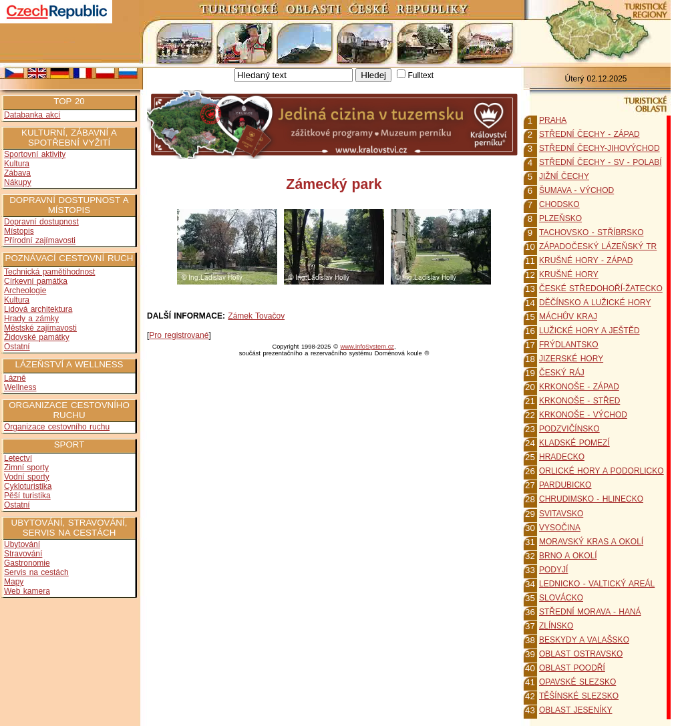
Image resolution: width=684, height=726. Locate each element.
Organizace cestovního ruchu (57, 426)
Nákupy (17, 182)
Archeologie (25, 290)
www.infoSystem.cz (367, 346)
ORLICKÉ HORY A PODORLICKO (601, 471)
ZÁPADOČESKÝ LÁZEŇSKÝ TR (598, 246)
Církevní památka (35, 281)
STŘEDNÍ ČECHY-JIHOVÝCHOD (599, 148)
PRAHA (552, 120)
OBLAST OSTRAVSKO (581, 654)
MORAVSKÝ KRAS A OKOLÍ (591, 541)
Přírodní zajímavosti (39, 240)
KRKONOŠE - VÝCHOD (583, 414)
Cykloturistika (27, 486)
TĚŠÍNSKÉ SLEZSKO (579, 696)
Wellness (20, 387)
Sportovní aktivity (34, 154)
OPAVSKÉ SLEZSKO (577, 682)
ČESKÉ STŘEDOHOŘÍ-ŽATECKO (601, 288)
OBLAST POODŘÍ (572, 668)
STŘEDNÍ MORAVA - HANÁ (590, 611)
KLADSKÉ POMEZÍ (574, 442)
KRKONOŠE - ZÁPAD (579, 386)
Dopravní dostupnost (41, 221)
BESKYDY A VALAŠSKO (584, 640)
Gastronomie (27, 563)
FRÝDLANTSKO (568, 344)
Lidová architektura (38, 309)
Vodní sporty (26, 477)
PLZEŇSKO (560, 218)
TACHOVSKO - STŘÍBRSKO (591, 232)
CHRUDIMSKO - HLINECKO (591, 499)
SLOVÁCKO (561, 597)
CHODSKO (559, 204)
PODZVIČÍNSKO (569, 428)
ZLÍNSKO (556, 625)
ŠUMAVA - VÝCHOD (576, 190)
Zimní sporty (26, 467)
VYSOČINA (559, 527)
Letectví (18, 458)
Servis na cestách (36, 572)
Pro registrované (178, 335)
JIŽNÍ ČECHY (564, 176)
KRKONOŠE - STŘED (579, 400)
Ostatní (17, 346)
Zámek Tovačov (256, 316)
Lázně (15, 378)
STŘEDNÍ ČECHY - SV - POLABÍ (600, 162)
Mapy (13, 581)
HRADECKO (561, 457)
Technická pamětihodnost (49, 272)
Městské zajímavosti (40, 328)
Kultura (16, 163)
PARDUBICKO (565, 485)
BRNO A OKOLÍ (568, 555)
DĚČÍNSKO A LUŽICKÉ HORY (595, 302)
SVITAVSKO (561, 513)
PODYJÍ (553, 569)
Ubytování (22, 544)
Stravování (23, 553)
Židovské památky (36, 337)
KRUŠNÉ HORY (568, 274)
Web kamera (27, 591)
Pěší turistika (27, 495)
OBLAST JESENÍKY (576, 710)
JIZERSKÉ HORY (571, 358)
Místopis (19, 231)
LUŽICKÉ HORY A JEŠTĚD (589, 330)
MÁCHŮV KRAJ (568, 316)
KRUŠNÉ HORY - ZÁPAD (586, 260)
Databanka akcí (32, 115)
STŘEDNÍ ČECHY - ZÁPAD (589, 134)
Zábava (17, 173)
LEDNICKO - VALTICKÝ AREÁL (597, 583)
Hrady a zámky (31, 318)
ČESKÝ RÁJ (561, 372)
